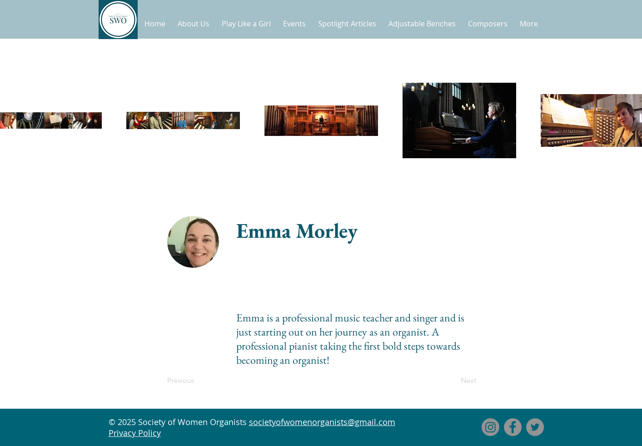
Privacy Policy (135, 432)
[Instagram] (490, 427)
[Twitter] (535, 427)
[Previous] (197, 380)
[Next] (453, 380)
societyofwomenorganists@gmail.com (322, 421)
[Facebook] (513, 427)
